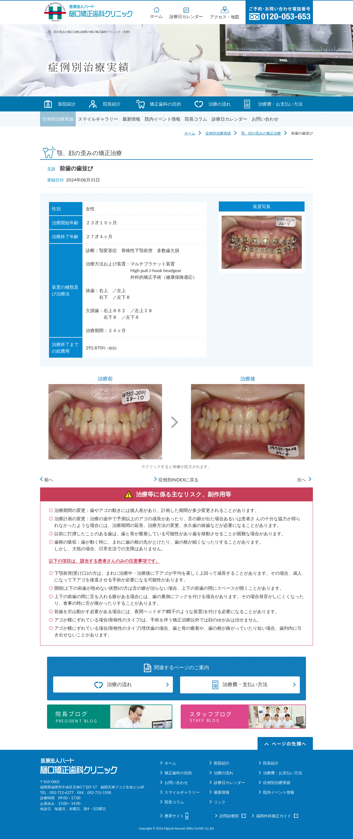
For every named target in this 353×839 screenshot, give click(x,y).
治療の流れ (220, 103)
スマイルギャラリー (98, 118)
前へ (48, 479)
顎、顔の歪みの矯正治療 (261, 133)
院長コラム (196, 118)
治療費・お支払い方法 (280, 103)
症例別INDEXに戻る (178, 479)
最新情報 (131, 118)
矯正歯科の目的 (165, 103)
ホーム (156, 12)
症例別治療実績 (57, 118)
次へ (301, 479)
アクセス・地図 (224, 12)
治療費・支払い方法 (240, 684)
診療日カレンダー (186, 12)
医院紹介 (67, 103)
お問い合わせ (265, 118)
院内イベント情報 (162, 118)
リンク (219, 802)
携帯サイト (174, 815)
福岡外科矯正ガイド (273, 815)
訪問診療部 (229, 815)
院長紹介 (112, 103)
